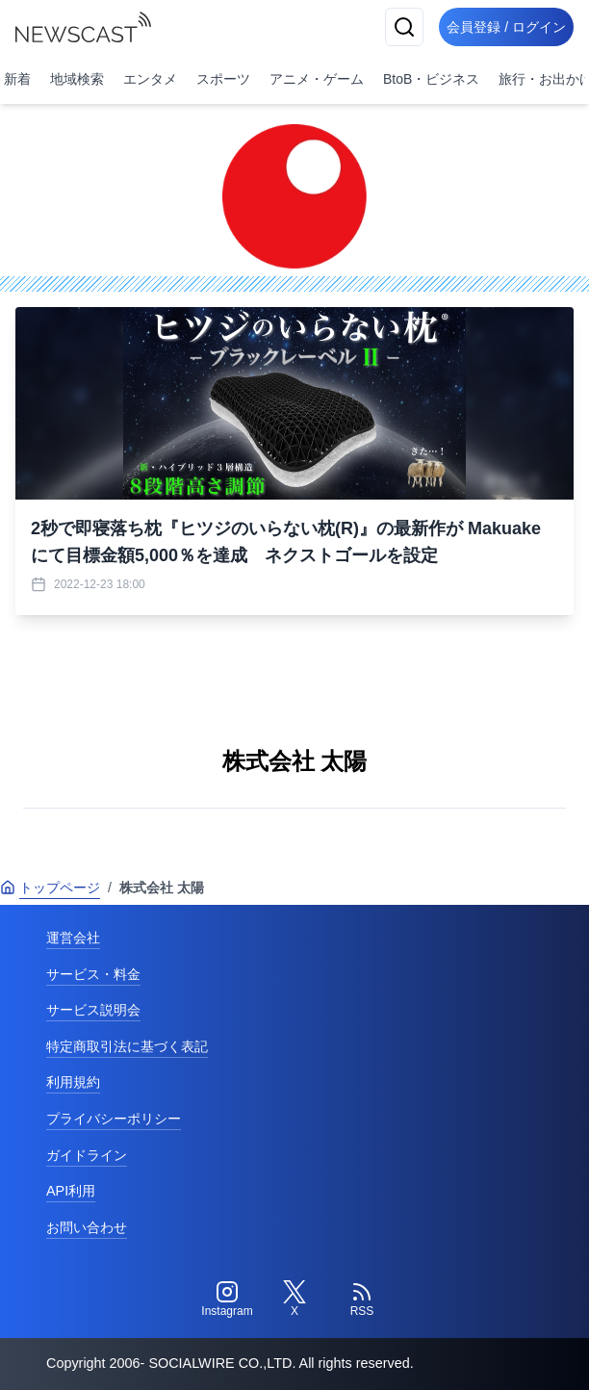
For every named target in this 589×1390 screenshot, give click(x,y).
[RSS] (362, 1299)
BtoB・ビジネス (431, 79)
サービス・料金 (93, 974)
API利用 (70, 1190)
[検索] (404, 27)
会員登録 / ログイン (506, 27)
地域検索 (77, 79)
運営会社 (73, 937)
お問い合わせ (86, 1227)
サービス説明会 (93, 1009)
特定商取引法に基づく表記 (127, 1046)
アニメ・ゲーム (316, 79)
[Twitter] (294, 1299)
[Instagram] (227, 1299)
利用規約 (73, 1082)
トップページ (50, 887)
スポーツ (223, 79)
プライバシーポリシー (113, 1118)
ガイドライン (86, 1155)
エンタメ (150, 79)
